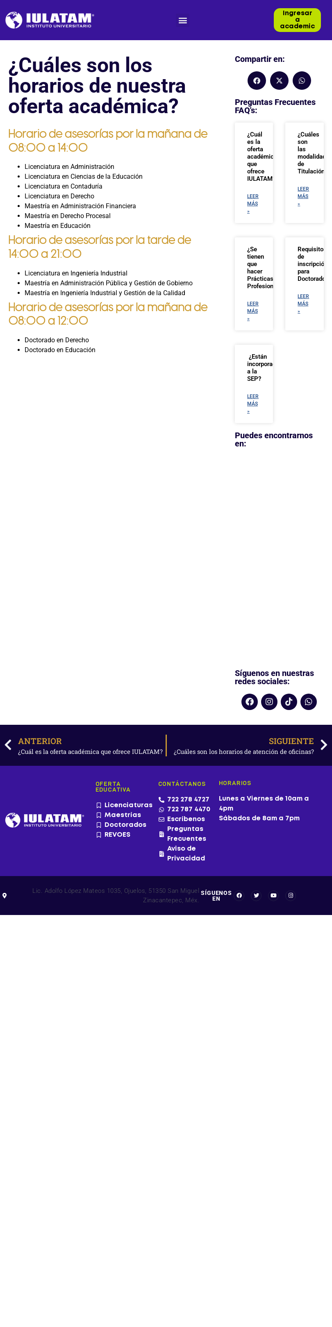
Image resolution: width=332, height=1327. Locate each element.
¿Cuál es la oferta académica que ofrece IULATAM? (262, 156)
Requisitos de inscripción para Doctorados (313, 264)
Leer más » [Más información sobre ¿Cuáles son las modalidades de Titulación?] (303, 196)
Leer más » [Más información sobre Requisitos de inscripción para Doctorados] (303, 304)
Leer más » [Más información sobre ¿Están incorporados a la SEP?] (253, 404)
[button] (182, 20)
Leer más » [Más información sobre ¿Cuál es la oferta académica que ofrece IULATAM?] (253, 203)
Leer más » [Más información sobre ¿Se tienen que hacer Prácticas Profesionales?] (253, 311)
